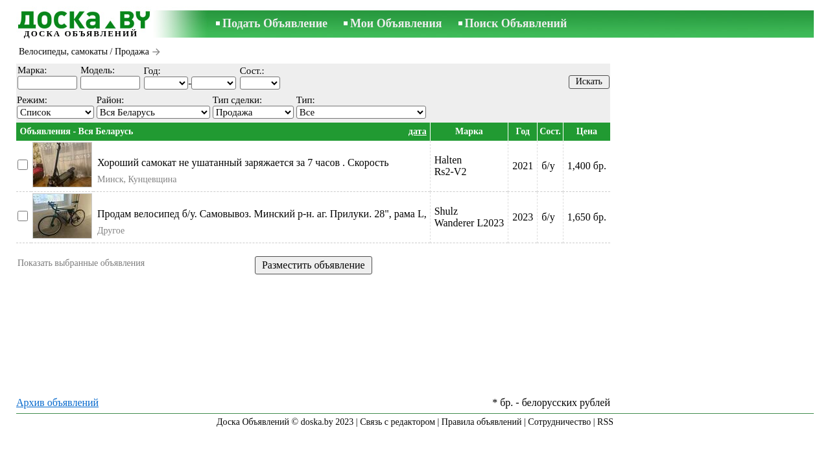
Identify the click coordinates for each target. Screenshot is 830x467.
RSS (605, 422)
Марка (469, 131)
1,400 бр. (586, 165)
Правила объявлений (482, 422)
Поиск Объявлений (516, 23)
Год (523, 131)
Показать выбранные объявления (81, 263)
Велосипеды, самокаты (63, 51)
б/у (548, 165)
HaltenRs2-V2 (450, 165)
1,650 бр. (586, 216)
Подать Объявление (274, 23)
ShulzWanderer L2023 (469, 217)
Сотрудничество (559, 422)
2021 (522, 165)
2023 (522, 216)
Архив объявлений (57, 402)
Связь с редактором (397, 422)
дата (418, 131)
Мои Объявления (396, 23)
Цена (586, 131)
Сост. (550, 131)
